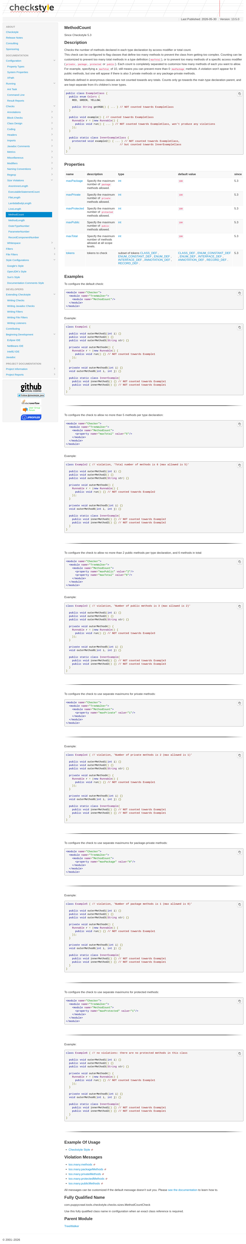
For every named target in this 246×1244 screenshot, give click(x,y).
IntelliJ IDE (13, 351)
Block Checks (30, 117)
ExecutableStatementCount (24, 191)
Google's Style (15, 265)
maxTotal (72, 236)
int (119, 180)
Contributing (13, 328)
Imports (30, 140)
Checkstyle (12, 32)
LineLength (14, 208)
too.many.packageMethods (86, 1169)
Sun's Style (13, 277)
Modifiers (30, 163)
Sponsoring (12, 49)
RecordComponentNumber (23, 237)
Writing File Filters (17, 317)
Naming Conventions (30, 168)
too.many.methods (80, 1164)
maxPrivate (73, 194)
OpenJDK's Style (16, 271)
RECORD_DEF (128, 263)
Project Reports (31, 374)
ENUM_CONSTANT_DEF (135, 256)
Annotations (30, 112)
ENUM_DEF (162, 256)
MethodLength (16, 220)
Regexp (30, 174)
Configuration (31, 60)
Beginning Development (31, 334)
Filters (31, 248)
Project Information (31, 368)
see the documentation (182, 1190)
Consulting (12, 43)
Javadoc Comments (30, 146)
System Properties (17, 72)
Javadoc (11, 357)
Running (31, 83)
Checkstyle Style (79, 1149)
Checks (31, 106)
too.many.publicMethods (84, 1183)
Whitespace (30, 242)
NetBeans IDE (15, 345)
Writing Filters (15, 311)
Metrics (30, 151)
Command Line (16, 94)
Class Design (30, 123)
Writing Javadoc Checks (21, 306)
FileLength (14, 197)
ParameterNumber (18, 231)
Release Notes (14, 37)
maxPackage (74, 180)
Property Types (15, 66)
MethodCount (16, 214)
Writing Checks (15, 300)
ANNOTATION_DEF (157, 259)
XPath (10, 77)
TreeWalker (71, 1226)
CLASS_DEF (148, 253)
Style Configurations (31, 259)
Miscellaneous (30, 157)
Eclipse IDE (13, 340)
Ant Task (12, 89)
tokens (70, 253)
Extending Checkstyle (31, 294)
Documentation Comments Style (25, 282)
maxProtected (75, 208)
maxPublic (72, 222)
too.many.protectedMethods (86, 1178)
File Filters (31, 254)
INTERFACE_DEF (130, 259)
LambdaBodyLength (19, 203)
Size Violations (30, 180)
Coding (30, 129)
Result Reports (15, 100)
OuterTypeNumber (18, 225)
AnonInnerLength (18, 186)
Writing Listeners (16, 323)
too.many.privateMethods (85, 1174)
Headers (30, 134)
